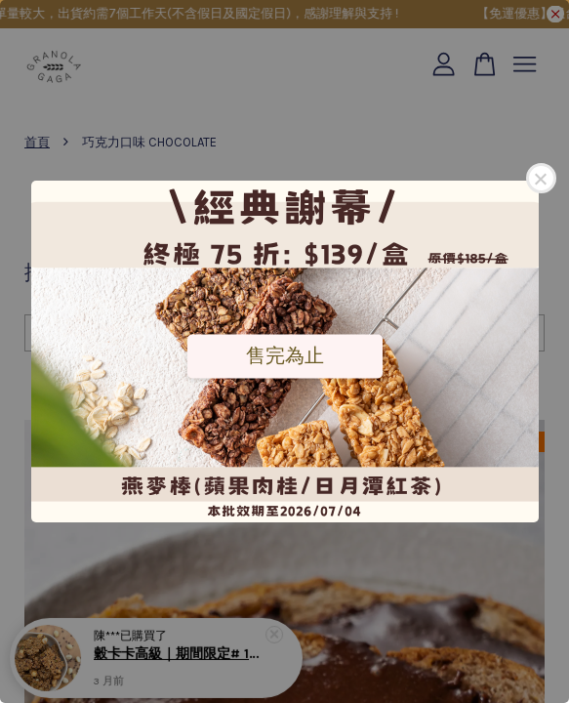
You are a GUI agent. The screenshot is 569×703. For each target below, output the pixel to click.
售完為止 (285, 355)
